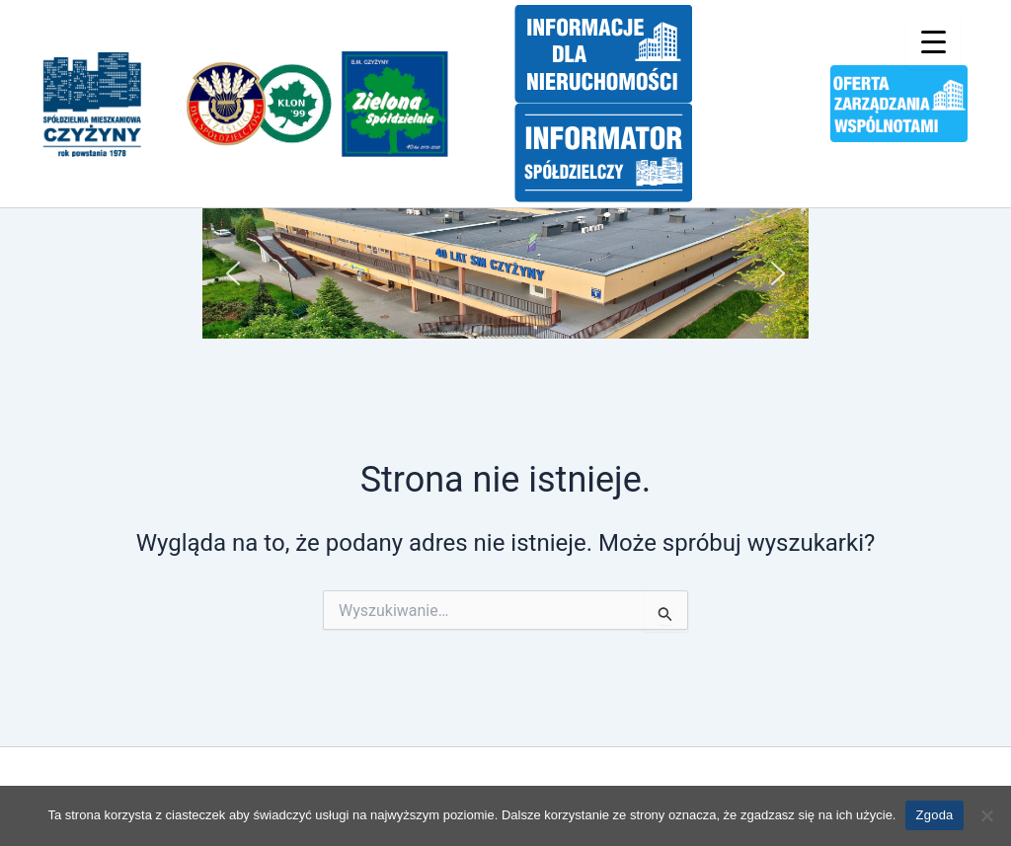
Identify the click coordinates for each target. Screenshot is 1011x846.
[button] (233, 273)
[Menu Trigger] (933, 42)
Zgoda (934, 815)
